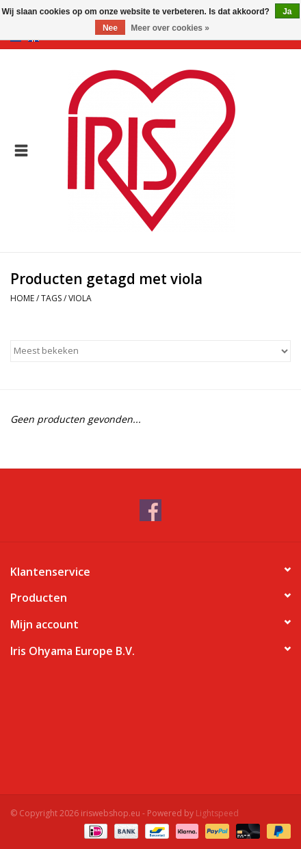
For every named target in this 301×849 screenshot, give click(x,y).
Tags (51, 298)
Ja (287, 11)
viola (80, 298)
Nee (110, 28)
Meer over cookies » (170, 28)
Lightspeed (217, 813)
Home (22, 298)
